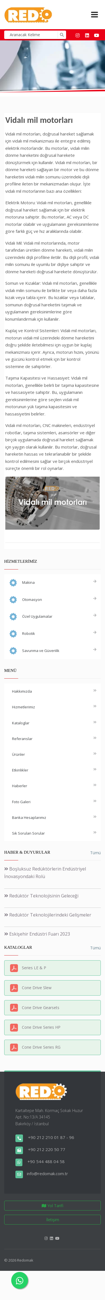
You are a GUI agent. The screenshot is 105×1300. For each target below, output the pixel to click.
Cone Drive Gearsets (40, 1007)
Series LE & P (34, 967)
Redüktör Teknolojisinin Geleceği (41, 896)
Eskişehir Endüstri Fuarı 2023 (37, 934)
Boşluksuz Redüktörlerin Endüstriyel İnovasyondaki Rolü (45, 872)
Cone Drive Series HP (41, 1027)
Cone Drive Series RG (41, 1047)
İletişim (52, 1219)
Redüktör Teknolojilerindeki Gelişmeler (47, 915)
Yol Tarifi (52, 1205)
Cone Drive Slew (37, 987)
